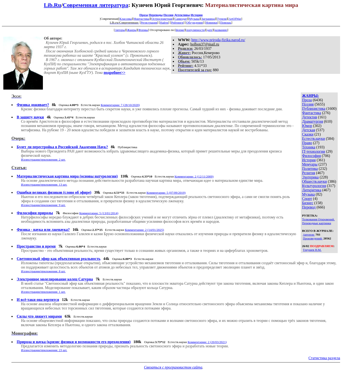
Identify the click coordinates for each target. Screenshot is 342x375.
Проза (143, 15)
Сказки (307, 134)
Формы (143, 30)
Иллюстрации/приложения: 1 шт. (43, 292)
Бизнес (307, 203)
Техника (308, 147)
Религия (308, 173)
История (197, 15)
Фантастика (141, 18)
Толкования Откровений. (318, 219)
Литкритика (311, 190)
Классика (125, 18)
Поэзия (168, 15)
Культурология (314, 186)
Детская (308, 130)
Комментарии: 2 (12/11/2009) (194, 176)
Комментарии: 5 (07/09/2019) (166, 192)
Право (307, 143)
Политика (310, 169)
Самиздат (180, 18)
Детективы (182, 15)
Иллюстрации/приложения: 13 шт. (44, 184)
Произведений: (313, 238)
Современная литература (95, 5)
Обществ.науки (314, 181)
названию (220, 30)
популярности (195, 30)
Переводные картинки (316, 223)
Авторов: (309, 234)
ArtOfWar (235, 18)
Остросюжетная (161, 18)
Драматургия (312, 121)
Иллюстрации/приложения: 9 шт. (43, 205)
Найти (164, 22)
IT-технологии (313, 151)
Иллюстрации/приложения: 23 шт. (44, 350)
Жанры (131, 30)
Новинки (211, 22)
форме (180, 30)
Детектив (309, 117)
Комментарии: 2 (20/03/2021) (207, 342)
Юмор (307, 126)
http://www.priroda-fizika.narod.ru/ (218, 40)
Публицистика (313, 108)
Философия (311, 156)
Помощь (225, 22)
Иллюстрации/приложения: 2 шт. (43, 159)
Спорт (307, 199)
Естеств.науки (313, 139)
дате (210, 30)
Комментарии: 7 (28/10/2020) (120, 105)
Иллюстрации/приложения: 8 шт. (43, 271)
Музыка (194, 18)
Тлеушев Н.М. (312, 250)
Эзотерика (310, 177)
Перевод (309, 207)
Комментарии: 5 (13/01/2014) (98, 213)
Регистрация (149, 22)
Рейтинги (177, 22)
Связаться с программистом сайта (173, 367)
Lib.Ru (52, 5)
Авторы (120, 30)
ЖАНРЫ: (310, 96)
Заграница (208, 18)
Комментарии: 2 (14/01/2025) (144, 230)
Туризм (221, 18)
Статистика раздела (324, 358)
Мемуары (309, 164)
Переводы (156, 15)
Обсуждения (194, 22)
